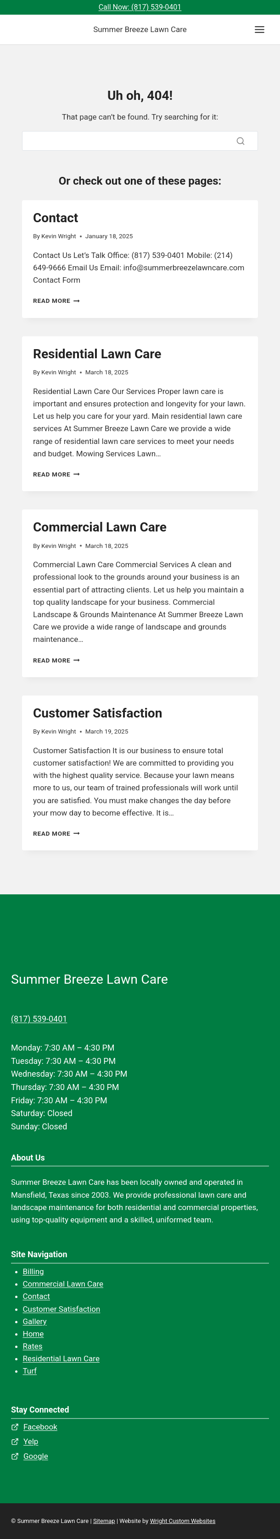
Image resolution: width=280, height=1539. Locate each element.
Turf (30, 1370)
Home (33, 1333)
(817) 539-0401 (39, 1019)
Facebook (40, 1426)
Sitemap (104, 1520)
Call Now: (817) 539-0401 (140, 7)
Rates (33, 1346)
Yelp (30, 1441)
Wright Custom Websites (183, 1520)
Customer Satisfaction (97, 713)
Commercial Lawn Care (100, 527)
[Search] (140, 141)
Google (35, 1456)
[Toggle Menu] (259, 29)
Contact (55, 217)
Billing (33, 1271)
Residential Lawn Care (97, 353)
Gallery (35, 1321)
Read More (56, 300)
